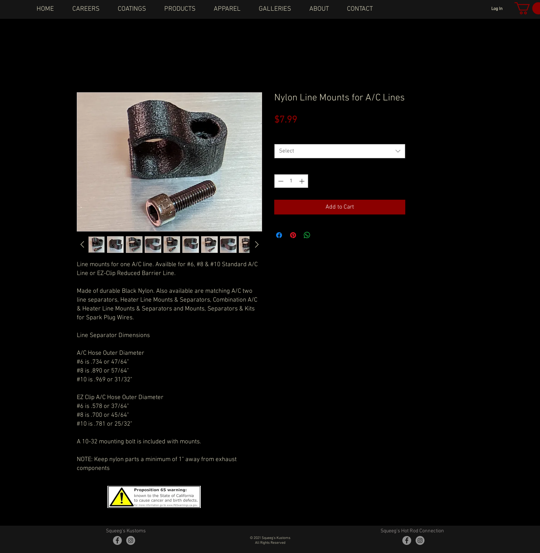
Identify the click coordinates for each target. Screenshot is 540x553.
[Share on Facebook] (279, 235)
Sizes (281, 137)
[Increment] (302, 181)
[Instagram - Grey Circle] (130, 540)
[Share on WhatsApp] (307, 235)
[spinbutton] (291, 181)
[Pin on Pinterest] (293, 235)
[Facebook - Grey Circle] (117, 540)
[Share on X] (321, 235)
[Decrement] (280, 181)
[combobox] (339, 151)
